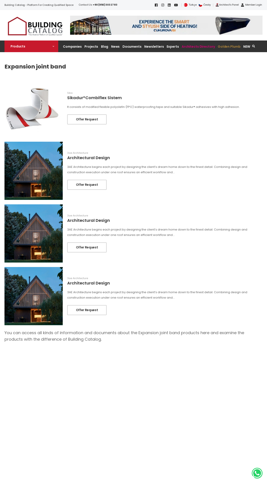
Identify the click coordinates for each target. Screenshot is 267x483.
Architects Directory (198, 46)
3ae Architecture (77, 153)
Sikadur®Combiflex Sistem (94, 97)
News (115, 46)
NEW (246, 46)
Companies (72, 46)
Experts (173, 46)
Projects (91, 46)
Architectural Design (88, 157)
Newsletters (154, 46)
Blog (104, 46)
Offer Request (87, 119)
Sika (70, 93)
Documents (132, 46)
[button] (31, 46)
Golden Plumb (229, 46)
